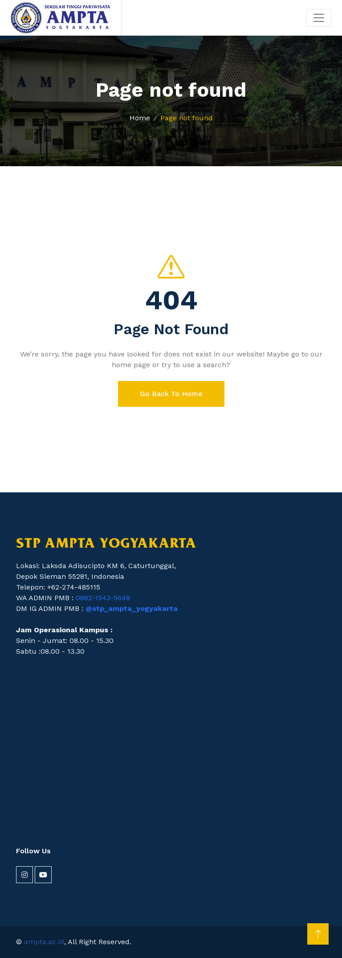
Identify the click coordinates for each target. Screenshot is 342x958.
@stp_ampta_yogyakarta (132, 608)
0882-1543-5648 (103, 598)
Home (140, 118)
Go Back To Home (171, 393)
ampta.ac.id (44, 942)
